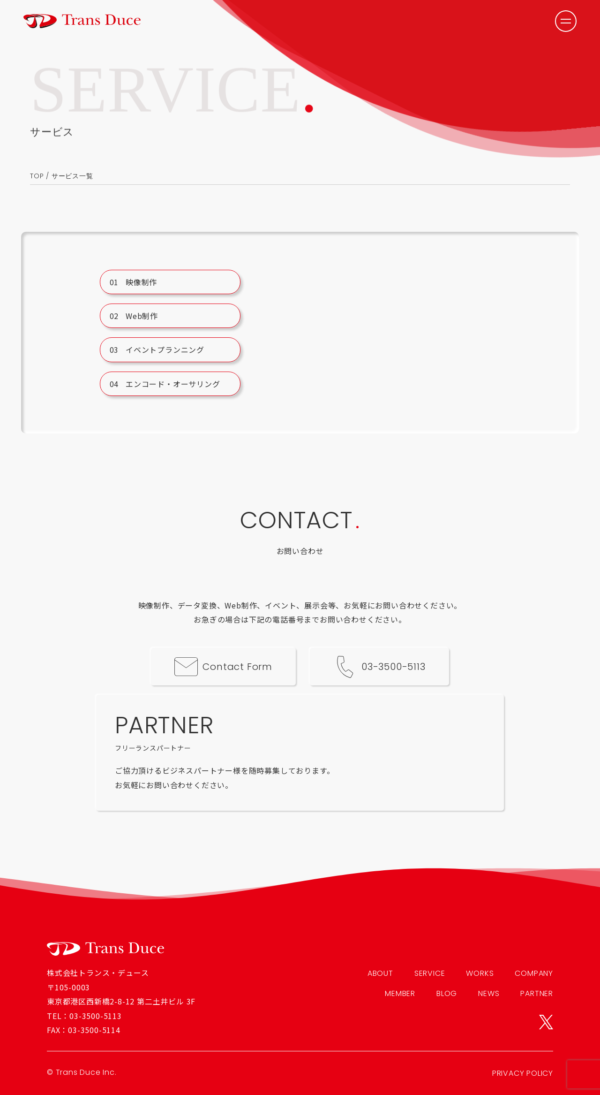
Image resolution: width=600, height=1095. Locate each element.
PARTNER (536, 993)
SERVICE (429, 973)
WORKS (480, 973)
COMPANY (534, 973)
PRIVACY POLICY (522, 1073)
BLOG (446, 993)
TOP (37, 176)
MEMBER (400, 993)
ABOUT (380, 973)
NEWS (488, 993)
